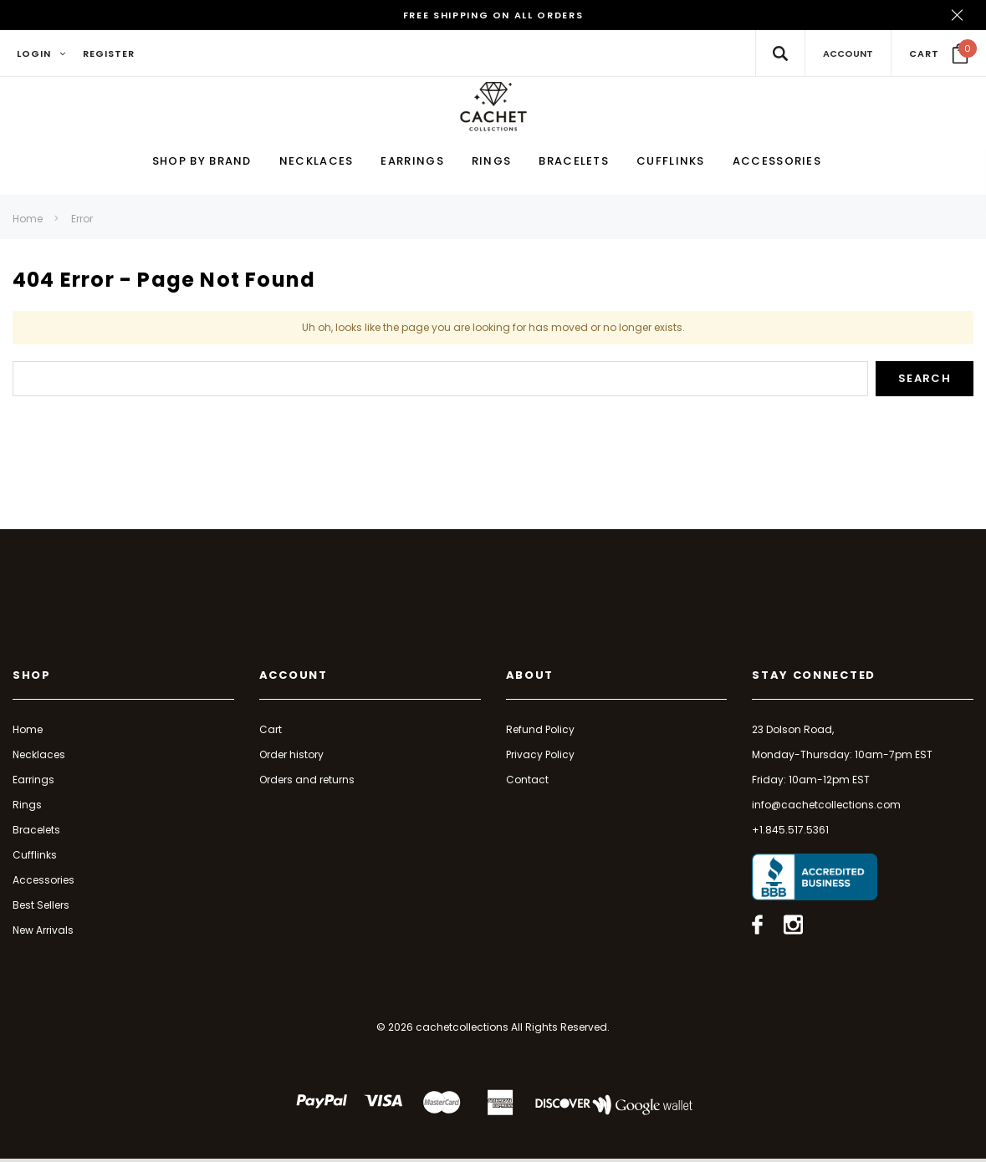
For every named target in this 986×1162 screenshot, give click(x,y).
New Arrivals (43, 932)
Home (28, 222)
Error (82, 222)
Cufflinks (35, 857)
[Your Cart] (938, 53)
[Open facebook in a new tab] (757, 928)
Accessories (43, 882)
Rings (27, 807)
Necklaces (39, 757)
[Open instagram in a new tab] (793, 928)
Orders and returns (307, 782)
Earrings (33, 782)
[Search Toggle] (780, 53)
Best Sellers (41, 907)
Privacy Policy (540, 757)
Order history (291, 757)
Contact (527, 782)
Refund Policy (540, 732)
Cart (270, 732)
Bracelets (36, 832)
